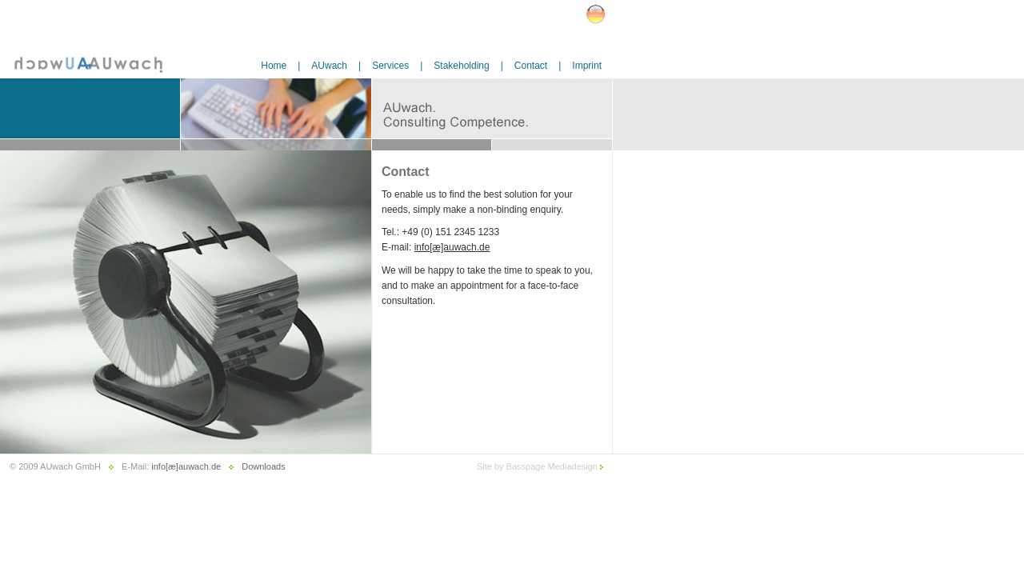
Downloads (263, 466)
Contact (530, 65)
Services (390, 65)
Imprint (587, 65)
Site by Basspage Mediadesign (540, 466)
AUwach (329, 65)
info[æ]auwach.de (452, 247)
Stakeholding (461, 65)
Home (273, 65)
